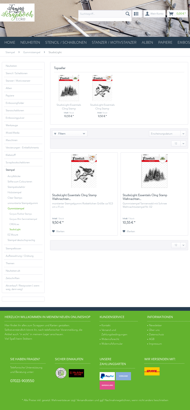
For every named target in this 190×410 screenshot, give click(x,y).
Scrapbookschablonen (18, 162)
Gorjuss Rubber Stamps (20, 213)
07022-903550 (22, 380)
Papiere (10, 95)
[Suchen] (128, 13)
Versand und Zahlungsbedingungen (114, 332)
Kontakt (105, 325)
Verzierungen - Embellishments (22, 147)
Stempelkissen (13, 248)
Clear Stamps (15, 198)
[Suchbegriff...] (105, 13)
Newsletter (155, 325)
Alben (9, 88)
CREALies (14, 224)
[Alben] (147, 42)
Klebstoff (11, 155)
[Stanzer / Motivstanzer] (114, 42)
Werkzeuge (12, 125)
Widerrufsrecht (110, 339)
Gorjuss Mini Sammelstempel (23, 219)
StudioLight (14, 229)
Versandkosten (85, 400)
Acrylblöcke (14, 176)
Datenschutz (156, 334)
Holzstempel (14, 192)
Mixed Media (12, 132)
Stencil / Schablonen (16, 73)
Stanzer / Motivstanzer (18, 80)
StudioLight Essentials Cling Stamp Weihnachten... (69, 106)
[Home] (10, 42)
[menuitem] (105, 15)
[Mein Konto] (155, 13)
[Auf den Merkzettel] (58, 231)
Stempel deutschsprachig (21, 240)
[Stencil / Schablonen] (66, 42)
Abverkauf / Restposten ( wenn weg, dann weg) (22, 287)
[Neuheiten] (30, 42)
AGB (151, 339)
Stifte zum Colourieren (20, 181)
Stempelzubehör (16, 187)
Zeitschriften (12, 278)
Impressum (155, 344)
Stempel (10, 170)
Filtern (59, 133)
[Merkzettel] (137, 13)
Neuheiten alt (13, 271)
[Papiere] (165, 42)
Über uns (154, 330)
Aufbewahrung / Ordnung (20, 256)
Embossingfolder (15, 103)
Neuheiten (11, 66)
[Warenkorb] (177, 13)
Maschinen (11, 140)
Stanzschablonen (15, 110)
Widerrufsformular (112, 344)
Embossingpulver (15, 118)
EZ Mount (13, 234)
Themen (10, 263)
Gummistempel (16, 208)
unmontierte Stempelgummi (23, 203)
